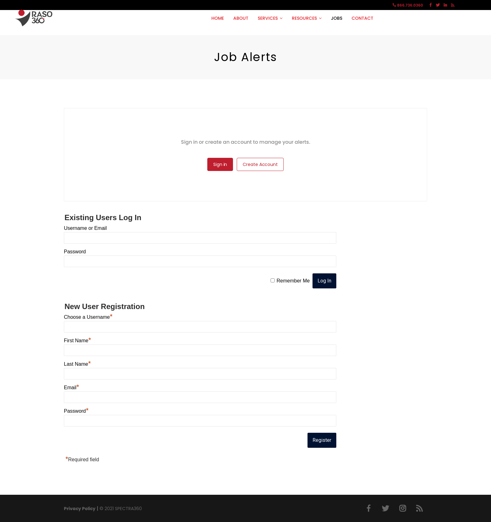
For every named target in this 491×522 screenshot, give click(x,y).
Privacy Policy (80, 508)
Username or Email (85, 228)
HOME (217, 18)
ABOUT (240, 18)
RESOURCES (304, 18)
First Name (77, 340)
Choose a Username (88, 317)
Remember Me (293, 280)
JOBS (336, 18)
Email (71, 387)
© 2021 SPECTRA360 (121, 508)
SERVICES (268, 18)
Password (75, 251)
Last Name (77, 364)
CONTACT (362, 18)
